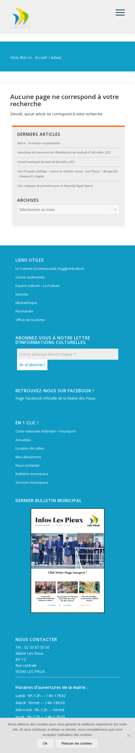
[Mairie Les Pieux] (56, 17)
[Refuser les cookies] (128, 735)
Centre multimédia (30, 277)
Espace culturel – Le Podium (37, 285)
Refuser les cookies (77, 743)
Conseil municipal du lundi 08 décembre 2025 (46, 162)
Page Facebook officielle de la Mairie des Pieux (55, 398)
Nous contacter (27, 465)
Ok (45, 743)
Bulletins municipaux (31, 473)
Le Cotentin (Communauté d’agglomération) (49, 268)
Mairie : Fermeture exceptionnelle (38, 143)
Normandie (24, 311)
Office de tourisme (30, 319)
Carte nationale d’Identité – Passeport (45, 431)
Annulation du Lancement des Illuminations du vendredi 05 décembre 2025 (64, 152)
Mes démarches (28, 457)
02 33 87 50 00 (37, 647)
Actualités (23, 439)
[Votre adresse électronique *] (67, 354)
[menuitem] (117, 12)
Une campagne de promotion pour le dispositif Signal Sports (55, 186)
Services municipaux (31, 482)
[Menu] (117, 12)
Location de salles (29, 448)
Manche (21, 294)
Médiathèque (26, 302)
